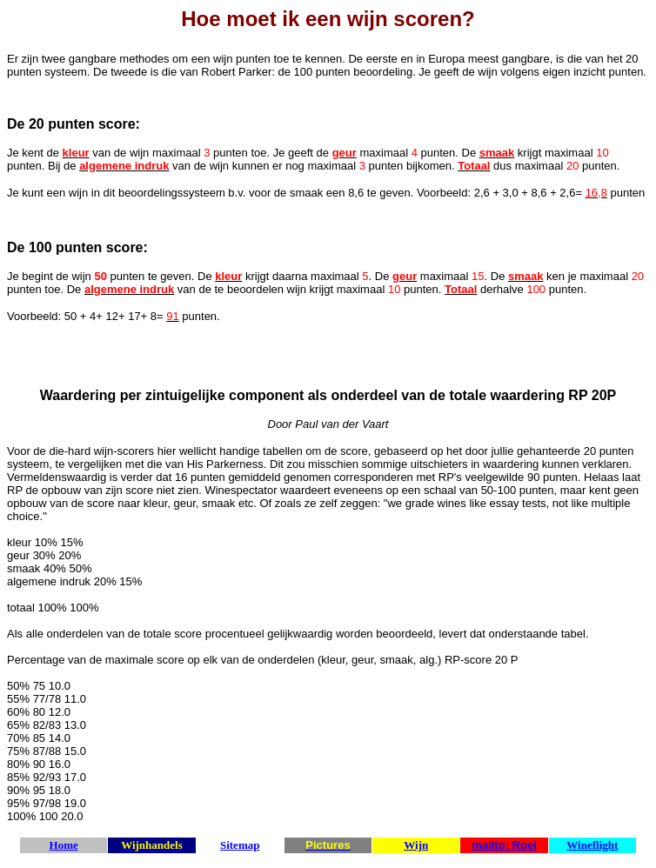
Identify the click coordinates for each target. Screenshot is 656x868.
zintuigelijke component (226, 395)
